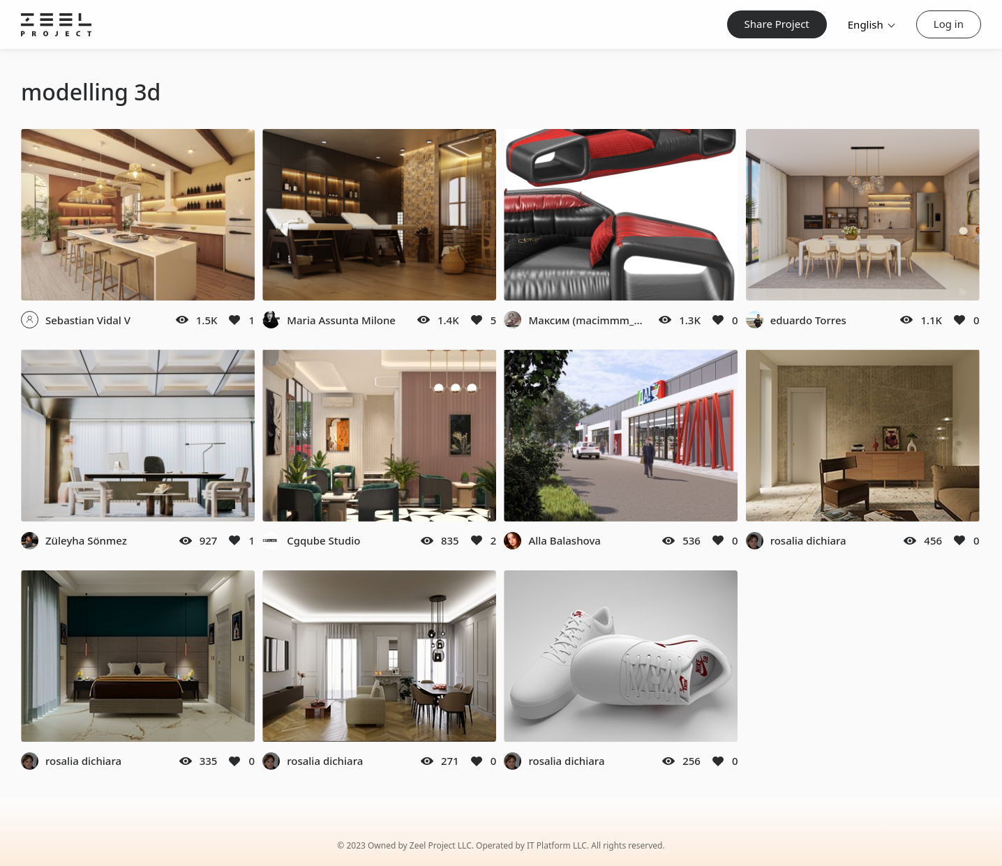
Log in (949, 24)
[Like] (234, 320)
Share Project (777, 24)
